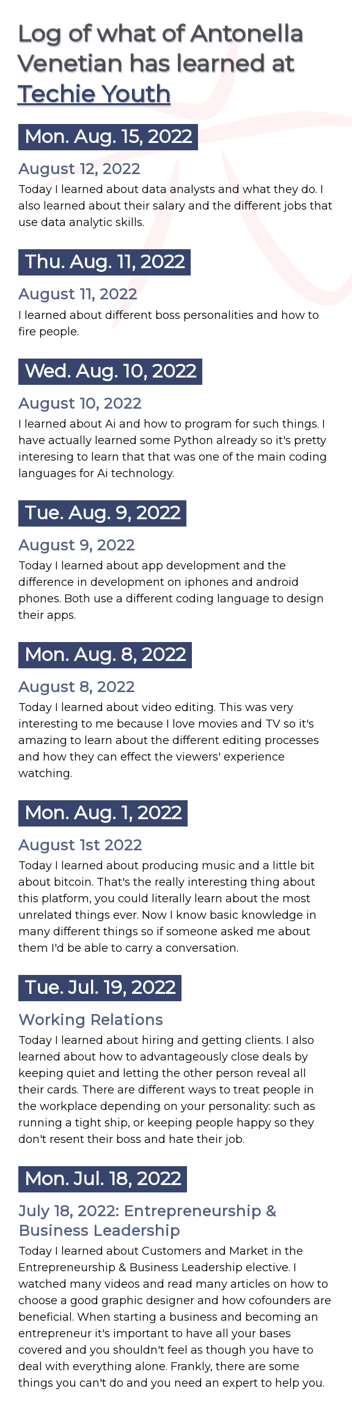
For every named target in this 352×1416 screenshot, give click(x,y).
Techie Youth (93, 93)
